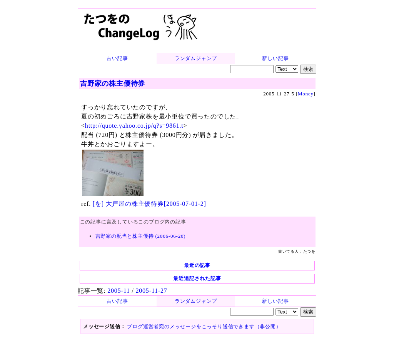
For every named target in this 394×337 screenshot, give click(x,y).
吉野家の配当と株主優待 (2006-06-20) (140, 236)
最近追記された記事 (197, 278)
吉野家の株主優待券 (112, 83)
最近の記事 (197, 265)
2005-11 (118, 290)
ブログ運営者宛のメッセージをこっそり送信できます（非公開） (204, 326)
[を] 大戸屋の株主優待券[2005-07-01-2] (149, 203)
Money (306, 94)
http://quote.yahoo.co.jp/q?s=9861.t (134, 125)
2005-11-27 (151, 290)
